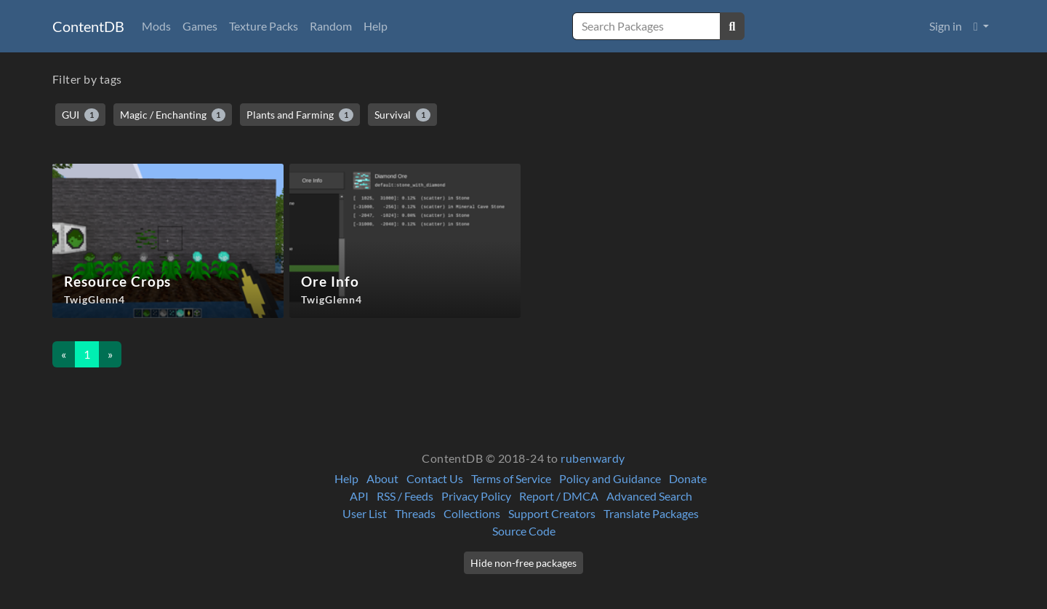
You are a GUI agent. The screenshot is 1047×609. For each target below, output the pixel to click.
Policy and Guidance (610, 478)
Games (199, 26)
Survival (402, 115)
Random (331, 26)
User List (364, 513)
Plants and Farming (299, 115)
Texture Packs (263, 26)
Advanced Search (649, 496)
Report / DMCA (558, 496)
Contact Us (434, 478)
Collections (472, 513)
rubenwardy (593, 458)
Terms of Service (511, 478)
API (359, 496)
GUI (80, 115)
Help (376, 26)
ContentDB (88, 26)
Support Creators (551, 513)
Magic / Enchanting (173, 115)
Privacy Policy (476, 496)
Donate (688, 478)
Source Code (523, 531)
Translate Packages (651, 513)
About (382, 478)
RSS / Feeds (405, 496)
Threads (415, 513)
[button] (981, 26)
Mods (156, 26)
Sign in (945, 26)
